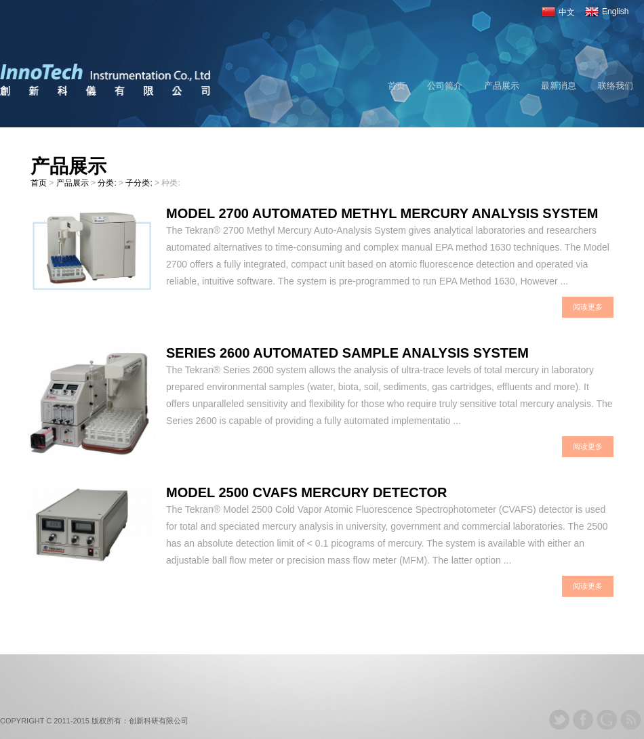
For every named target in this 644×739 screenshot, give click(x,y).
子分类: (140, 183)
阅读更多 (588, 307)
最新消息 (558, 86)
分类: (108, 183)
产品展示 (501, 86)
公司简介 (444, 86)
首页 (396, 86)
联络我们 (615, 86)
